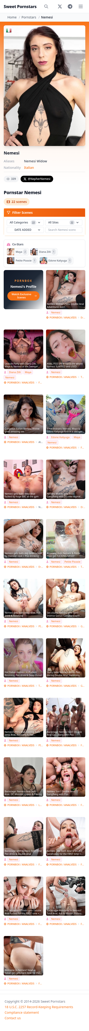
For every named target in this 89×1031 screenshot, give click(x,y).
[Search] (46, 6)
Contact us (13, 1018)
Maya (28, 372)
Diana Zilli (15, 372)
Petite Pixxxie (72, 561)
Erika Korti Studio (83, 317)
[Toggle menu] (80, 6)
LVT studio (40, 805)
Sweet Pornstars (20, 6)
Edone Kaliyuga (60, 437)
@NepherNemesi (36, 179)
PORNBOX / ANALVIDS (63, 317)
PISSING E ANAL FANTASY (40, 626)
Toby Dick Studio (83, 377)
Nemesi (55, 312)
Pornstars (28, 17)
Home (12, 17)
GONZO (83, 626)
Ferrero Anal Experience (40, 382)
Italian (29, 167)
